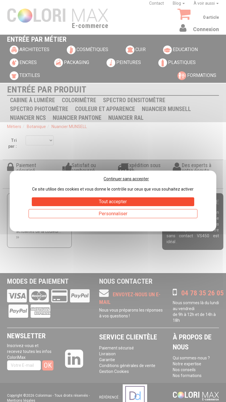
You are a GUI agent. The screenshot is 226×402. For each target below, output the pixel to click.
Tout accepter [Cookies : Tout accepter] (113, 201)
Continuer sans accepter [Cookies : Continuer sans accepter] (126, 178)
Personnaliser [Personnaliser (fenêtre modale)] (113, 213)
